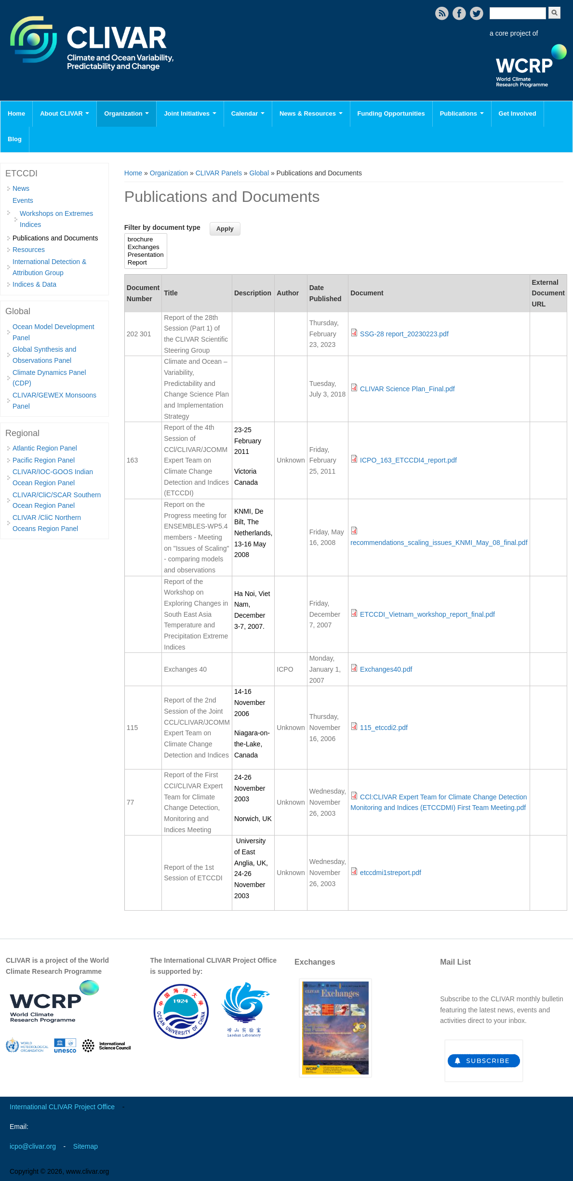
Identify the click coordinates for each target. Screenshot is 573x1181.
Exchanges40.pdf (386, 669)
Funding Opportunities (391, 113)
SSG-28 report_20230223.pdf (404, 334)
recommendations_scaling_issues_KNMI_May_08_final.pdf (438, 542)
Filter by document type (162, 227)
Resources (29, 249)
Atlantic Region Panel (45, 448)
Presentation (146, 255)
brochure (146, 239)
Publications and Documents (55, 238)
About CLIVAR (64, 113)
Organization (126, 113)
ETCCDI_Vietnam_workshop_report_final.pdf (427, 614)
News (21, 188)
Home (16, 113)
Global (259, 173)
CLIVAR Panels (219, 173)
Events (23, 200)
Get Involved (517, 113)
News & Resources (311, 113)
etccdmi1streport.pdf (390, 872)
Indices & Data (34, 284)
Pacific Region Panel (44, 460)
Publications (462, 113)
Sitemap (85, 1146)
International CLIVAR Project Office (62, 1107)
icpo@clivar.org (33, 1146)
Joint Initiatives (190, 113)
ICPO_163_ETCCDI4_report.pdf (408, 460)
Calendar (248, 113)
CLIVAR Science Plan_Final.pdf (407, 389)
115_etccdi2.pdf (384, 727)
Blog (15, 139)
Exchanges (146, 247)
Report (146, 262)
